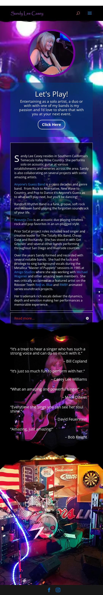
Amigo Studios (24, 272)
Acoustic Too (23, 220)
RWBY (63, 285)
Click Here (51, 124)
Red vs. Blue (43, 285)
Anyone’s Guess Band (29, 184)
